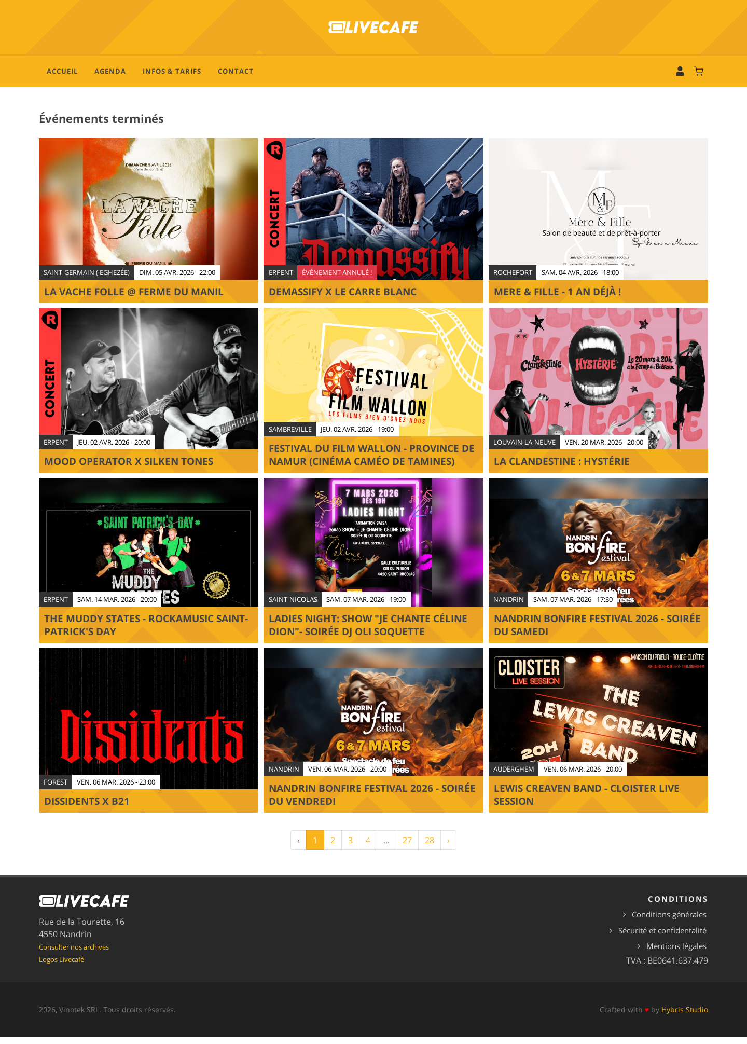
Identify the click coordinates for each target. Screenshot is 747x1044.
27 (407, 848)
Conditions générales (669, 922)
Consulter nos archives (74, 954)
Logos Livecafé (61, 967)
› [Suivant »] (448, 848)
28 (429, 848)
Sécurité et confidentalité (662, 938)
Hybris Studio (684, 1017)
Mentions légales (676, 954)
